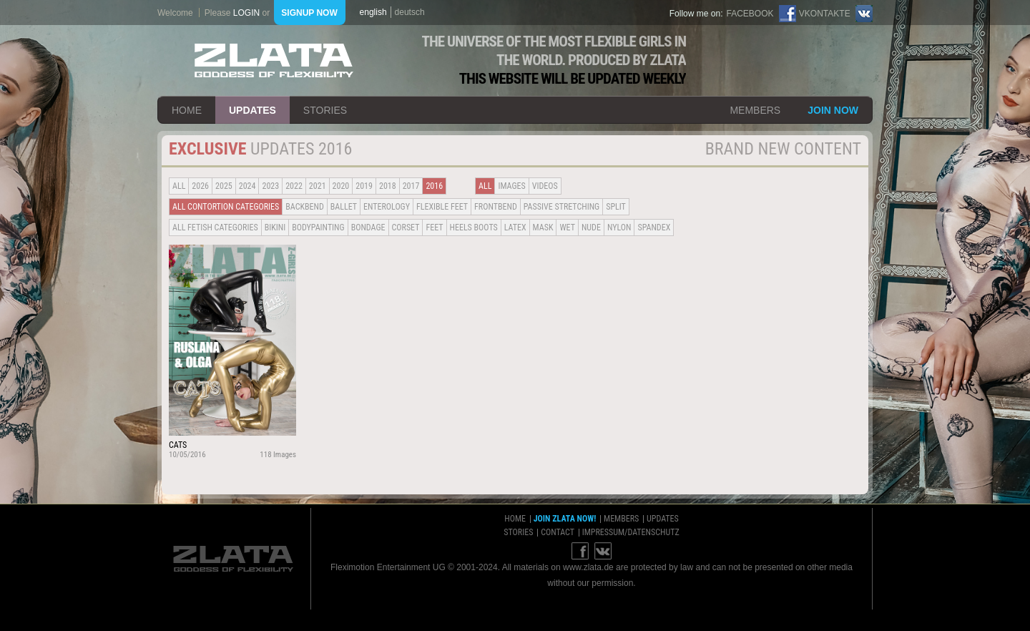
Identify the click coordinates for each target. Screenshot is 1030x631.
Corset (406, 227)
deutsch (410, 12)
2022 (294, 186)
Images (511, 186)
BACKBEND (304, 207)
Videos (545, 186)
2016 (434, 186)
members (755, 110)
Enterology (386, 207)
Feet (434, 227)
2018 (387, 186)
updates (252, 110)
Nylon (619, 227)
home (187, 110)
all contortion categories (225, 207)
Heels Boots (474, 227)
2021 (317, 186)
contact (557, 532)
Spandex (653, 227)
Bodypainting (318, 227)
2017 (411, 186)
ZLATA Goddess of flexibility (274, 60)
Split (616, 207)
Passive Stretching (561, 207)
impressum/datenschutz (631, 532)
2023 (270, 186)
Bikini (275, 227)
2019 (364, 186)
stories (325, 110)
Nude (591, 227)
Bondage (368, 227)
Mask (543, 227)
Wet (566, 227)
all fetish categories (215, 227)
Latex (515, 227)
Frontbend (495, 207)
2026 (200, 186)
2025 (223, 186)
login (246, 13)
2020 (341, 186)
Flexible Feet (442, 207)
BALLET (343, 207)
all (178, 186)
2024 (247, 186)
